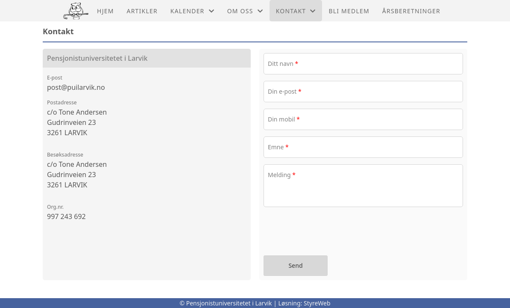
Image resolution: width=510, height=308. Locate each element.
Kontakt (296, 11)
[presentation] (328, 232)
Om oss (245, 11)
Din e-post (285, 91)
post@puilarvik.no (76, 87)
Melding (282, 175)
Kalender (192, 11)
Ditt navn (283, 63)
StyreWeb (317, 303)
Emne (278, 147)
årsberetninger (411, 11)
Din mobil (284, 119)
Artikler (142, 11)
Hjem (105, 11)
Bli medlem (348, 11)
